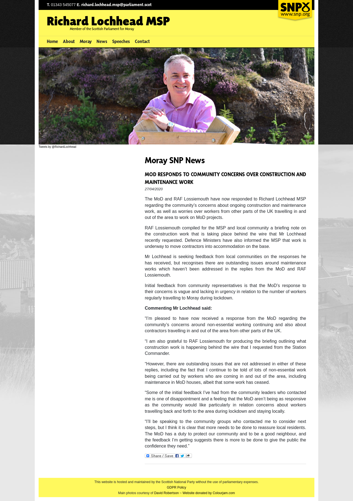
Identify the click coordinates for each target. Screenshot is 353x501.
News (102, 41)
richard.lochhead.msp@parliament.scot (116, 4)
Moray (86, 41)
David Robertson (166, 493)
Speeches (121, 41)
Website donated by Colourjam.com (209, 493)
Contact (142, 41)
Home (52, 41)
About (69, 41)
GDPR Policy (176, 487)
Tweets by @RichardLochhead (57, 146)
